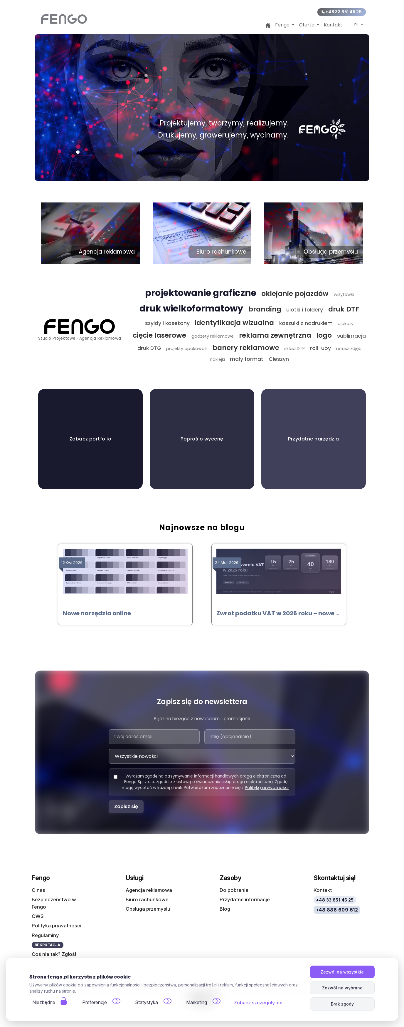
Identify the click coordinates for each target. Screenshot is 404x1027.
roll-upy (320, 348)
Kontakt (333, 24)
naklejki (217, 359)
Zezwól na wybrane (342, 987)
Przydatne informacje (245, 899)
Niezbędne (43, 1002)
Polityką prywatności (267, 787)
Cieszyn (279, 359)
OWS (38, 916)
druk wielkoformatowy (191, 308)
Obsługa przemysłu (148, 909)
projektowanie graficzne (200, 293)
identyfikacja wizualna (234, 322)
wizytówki (344, 294)
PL (357, 25)
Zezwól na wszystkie (342, 971)
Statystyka (146, 1002)
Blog (225, 909)
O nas (38, 890)
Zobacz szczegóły (254, 1003)
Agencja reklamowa (149, 890)
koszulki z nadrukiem (306, 323)
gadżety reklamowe (212, 336)
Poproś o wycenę (202, 438)
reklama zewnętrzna (275, 335)
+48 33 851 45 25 (341, 12)
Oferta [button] (307, 24)
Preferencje (94, 1002)
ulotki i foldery (304, 309)
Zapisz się (126, 806)
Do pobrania (234, 890)
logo (324, 335)
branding (264, 309)
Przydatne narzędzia (313, 438)
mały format (246, 359)
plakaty (346, 323)
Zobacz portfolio (91, 438)
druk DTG (149, 348)
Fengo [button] (283, 24)
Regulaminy (45, 935)
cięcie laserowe (159, 335)
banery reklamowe (246, 347)
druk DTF (343, 309)
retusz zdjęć (348, 348)
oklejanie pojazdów (295, 293)
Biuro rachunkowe (147, 899)
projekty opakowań (186, 348)
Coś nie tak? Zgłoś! (54, 954)
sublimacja (351, 335)
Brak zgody (342, 1003)
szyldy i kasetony (167, 323)
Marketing (196, 1002)
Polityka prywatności (56, 926)
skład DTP (294, 348)
